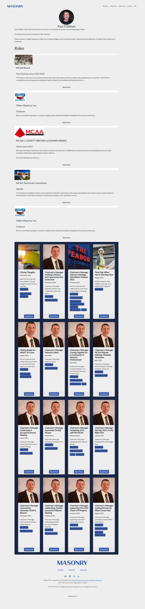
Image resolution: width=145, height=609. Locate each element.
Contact (130, 6)
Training (84, 309)
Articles (105, 6)
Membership (24, 296)
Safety (84, 384)
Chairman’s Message (51, 300)
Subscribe (121, 6)
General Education (26, 293)
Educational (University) (76, 304)
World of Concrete (26, 376)
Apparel (72, 454)
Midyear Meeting (75, 309)
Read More (66, 87)
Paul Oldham (24, 289)
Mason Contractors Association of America (87, 580)
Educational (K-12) (75, 301)
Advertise (113, 6)
